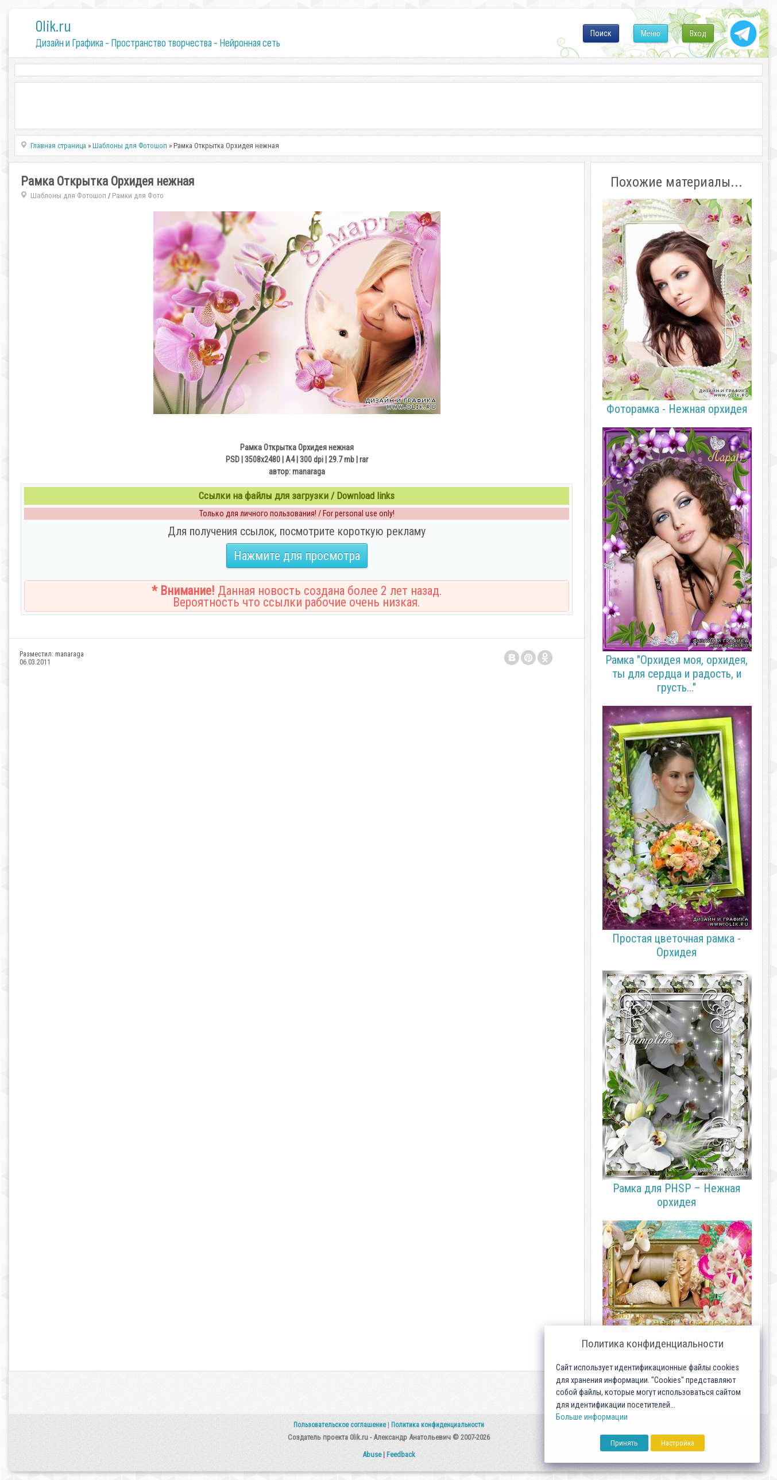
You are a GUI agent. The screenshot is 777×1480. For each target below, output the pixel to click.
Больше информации (592, 1417)
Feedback (400, 1454)
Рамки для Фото (138, 195)
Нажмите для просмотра (297, 555)
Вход (698, 33)
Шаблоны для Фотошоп (68, 195)
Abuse (371, 1454)
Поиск (601, 33)
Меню (650, 33)
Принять (624, 1443)
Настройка (677, 1443)
